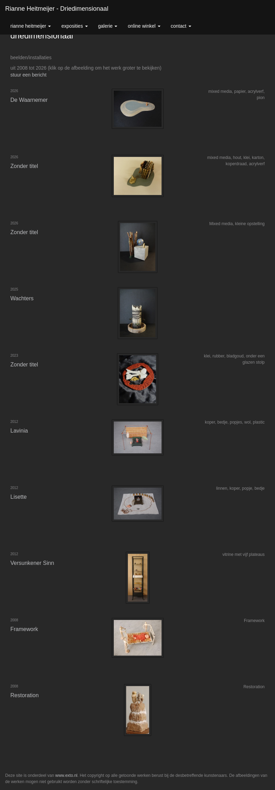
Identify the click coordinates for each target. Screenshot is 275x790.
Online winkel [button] (144, 26)
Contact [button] (181, 26)
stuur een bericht (28, 75)
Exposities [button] (74, 26)
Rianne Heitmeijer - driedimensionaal (56, 8)
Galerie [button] (108, 26)
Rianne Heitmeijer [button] (30, 26)
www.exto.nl (66, 775)
